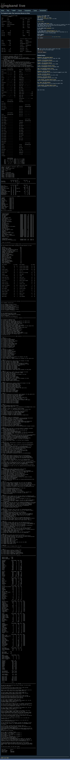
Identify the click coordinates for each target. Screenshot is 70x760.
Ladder (14, 10)
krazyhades (48, 28)
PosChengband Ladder (47, 18)
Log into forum (57, 36)
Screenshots (43, 10)
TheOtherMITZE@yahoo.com (51, 30)
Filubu (47, 23)
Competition (28, 10)
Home (2, 10)
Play (8, 10)
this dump (41, 16)
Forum (20, 10)
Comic (35, 10)
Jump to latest (40, 21)
